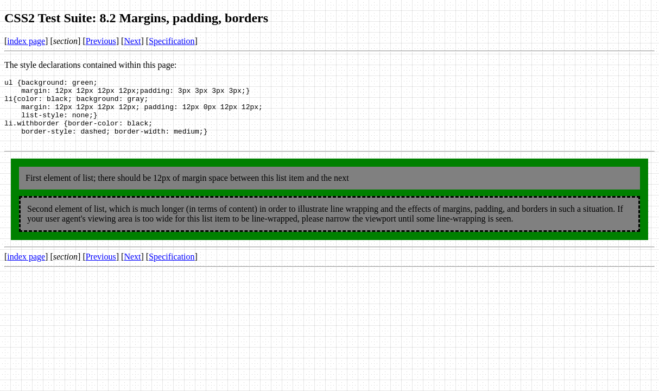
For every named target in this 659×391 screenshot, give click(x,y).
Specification (171, 41)
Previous (101, 41)
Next (132, 41)
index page (26, 41)
